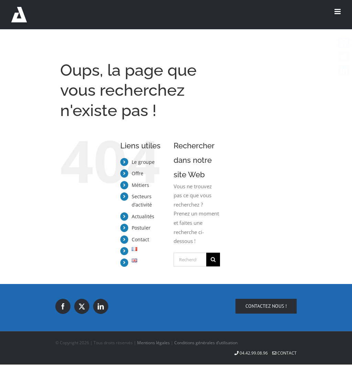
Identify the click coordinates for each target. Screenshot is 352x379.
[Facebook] (62, 306)
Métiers (140, 185)
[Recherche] (213, 259)
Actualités (143, 216)
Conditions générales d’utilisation (206, 343)
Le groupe (143, 162)
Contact (140, 239)
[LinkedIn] (100, 306)
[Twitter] (81, 306)
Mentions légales (153, 343)
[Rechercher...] (190, 259)
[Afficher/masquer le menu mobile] (338, 11)
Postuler (141, 227)
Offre (137, 173)
